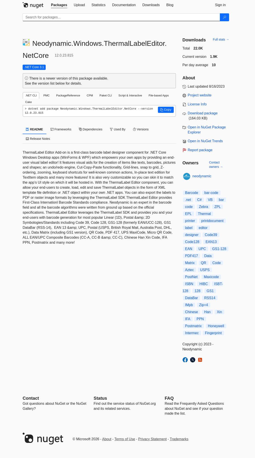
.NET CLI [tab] (31, 95)
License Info (197, 104)
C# (199, 200)
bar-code (211, 193)
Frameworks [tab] (61, 129)
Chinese (191, 312)
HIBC (203, 284)
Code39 (211, 235)
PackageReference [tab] (68, 95)
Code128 (192, 242)
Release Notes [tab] (38, 139)
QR (203, 263)
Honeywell (216, 326)
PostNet (191, 277)
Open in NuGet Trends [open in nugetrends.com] (205, 141)
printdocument (212, 221)
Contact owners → (216, 165)
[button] (166, 110)
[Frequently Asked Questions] (169, 398)
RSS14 (209, 298)
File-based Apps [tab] (159, 95)
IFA (187, 319)
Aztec (189, 270)
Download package (203, 113)
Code (216, 263)
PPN (200, 319)
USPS (205, 270)
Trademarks (179, 439)
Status (100, 398)
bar (221, 200)
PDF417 (191, 256)
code (189, 207)
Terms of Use (124, 439)
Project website (200, 95)
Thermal (204, 214)
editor (203, 228)
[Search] (224, 17)
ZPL (217, 207)
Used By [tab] (117, 129)
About (106, 439)
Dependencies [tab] (90, 129)
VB (210, 200)
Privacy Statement (152, 439)
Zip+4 (203, 305)
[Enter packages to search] (121, 17)
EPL (188, 214)
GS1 (210, 291)
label (189, 228)
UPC (202, 249)
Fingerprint (213, 333)
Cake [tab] (28, 102)
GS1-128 (219, 249)
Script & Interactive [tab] (130, 95)
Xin (219, 312)
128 (198, 291)
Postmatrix (193, 326)
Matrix (190, 263)
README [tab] (34, 129)
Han (207, 312)
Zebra (203, 207)
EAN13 (211, 242)
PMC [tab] (46, 95)
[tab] (59, 5)
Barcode (191, 193)
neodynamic (201, 176)
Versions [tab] (141, 129)
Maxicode (211, 277)
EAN (188, 249)
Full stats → (221, 39)
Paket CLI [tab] (105, 95)
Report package (200, 150)
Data (208, 256)
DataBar (191, 298)
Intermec (192, 333)
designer (192, 235)
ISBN (189, 284)
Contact (31, 398)
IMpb (189, 305)
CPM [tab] (90, 95)
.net (188, 200)
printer (190, 221)
